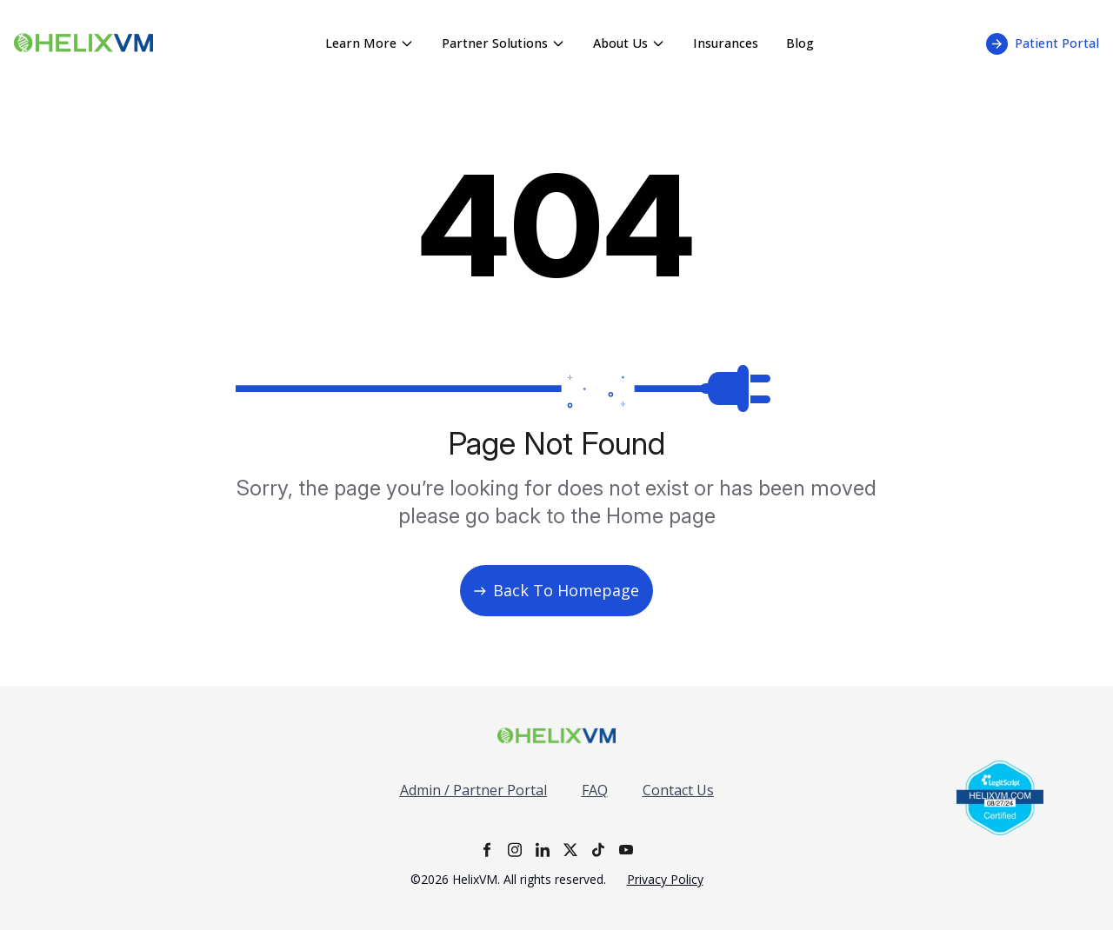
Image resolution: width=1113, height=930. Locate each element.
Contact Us (678, 790)
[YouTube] (626, 849)
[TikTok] (598, 849)
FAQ (595, 790)
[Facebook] (487, 849)
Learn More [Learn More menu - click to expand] (369, 43)
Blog (800, 43)
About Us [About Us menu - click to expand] (629, 43)
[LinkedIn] (542, 849)
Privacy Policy (665, 879)
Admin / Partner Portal (473, 790)
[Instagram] (515, 849)
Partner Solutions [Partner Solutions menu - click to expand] (503, 43)
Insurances (725, 43)
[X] (570, 849)
